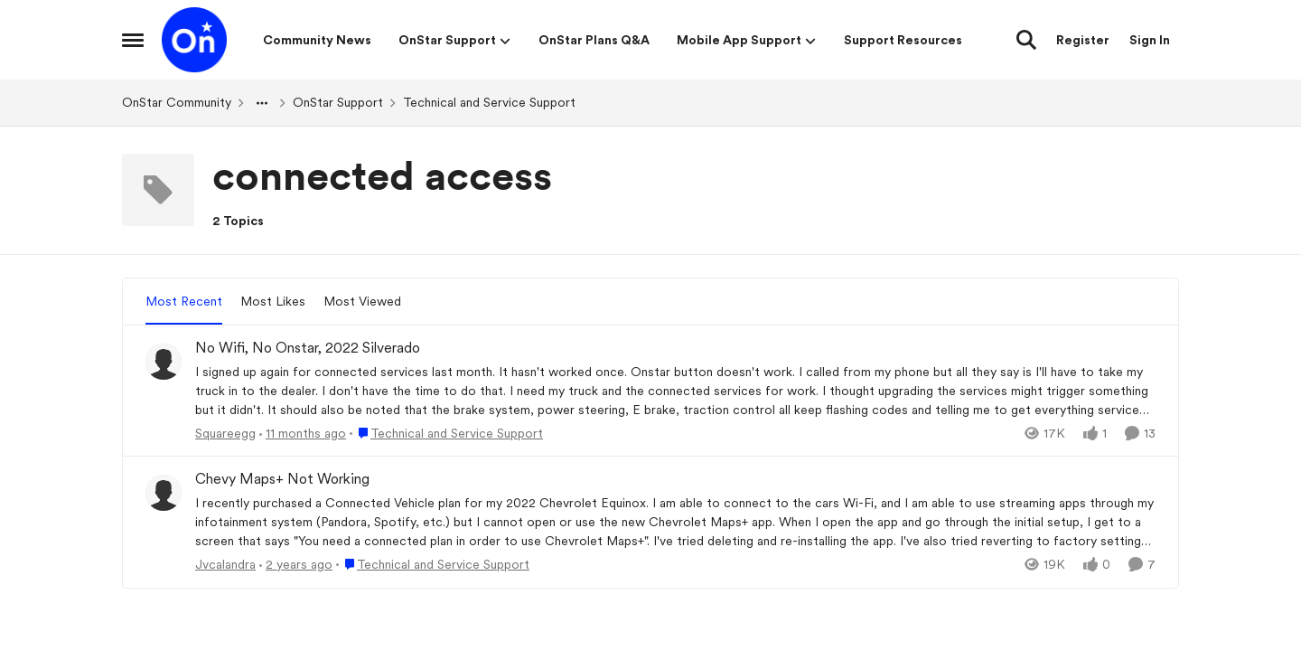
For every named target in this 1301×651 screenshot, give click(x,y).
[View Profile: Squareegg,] (163, 362)
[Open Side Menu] (133, 39)
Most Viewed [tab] (362, 301)
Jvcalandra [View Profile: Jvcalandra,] (225, 564)
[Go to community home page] (194, 39)
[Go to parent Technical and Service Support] (446, 432)
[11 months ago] (302, 432)
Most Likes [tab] (272, 301)
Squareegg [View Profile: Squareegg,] (225, 432)
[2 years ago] (295, 564)
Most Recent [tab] (183, 301)
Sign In (1149, 40)
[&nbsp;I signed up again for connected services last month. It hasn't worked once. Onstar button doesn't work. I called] (675, 390)
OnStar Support (338, 102)
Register (1082, 40)
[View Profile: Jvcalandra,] (163, 493)
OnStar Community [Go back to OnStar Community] (176, 102)
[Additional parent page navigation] (262, 103)
